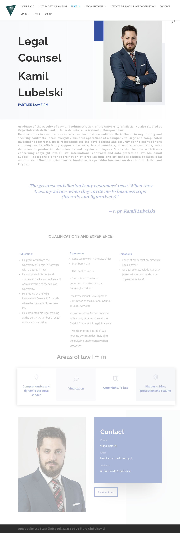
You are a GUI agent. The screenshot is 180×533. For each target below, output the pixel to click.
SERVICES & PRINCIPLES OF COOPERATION (133, 6)
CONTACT (165, 6)
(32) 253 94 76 (108, 445)
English (48, 14)
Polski (37, 14)
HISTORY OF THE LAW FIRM (52, 6)
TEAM (74, 6)
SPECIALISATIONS (93, 6)
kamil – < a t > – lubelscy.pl (116, 458)
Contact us (106, 492)
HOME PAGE (27, 6)
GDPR (24, 14)
